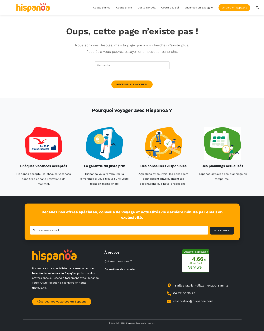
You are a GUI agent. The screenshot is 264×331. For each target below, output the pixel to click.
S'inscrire (222, 231)
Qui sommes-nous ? (118, 261)
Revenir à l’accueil (132, 84)
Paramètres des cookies (120, 269)
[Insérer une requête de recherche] (132, 65)
